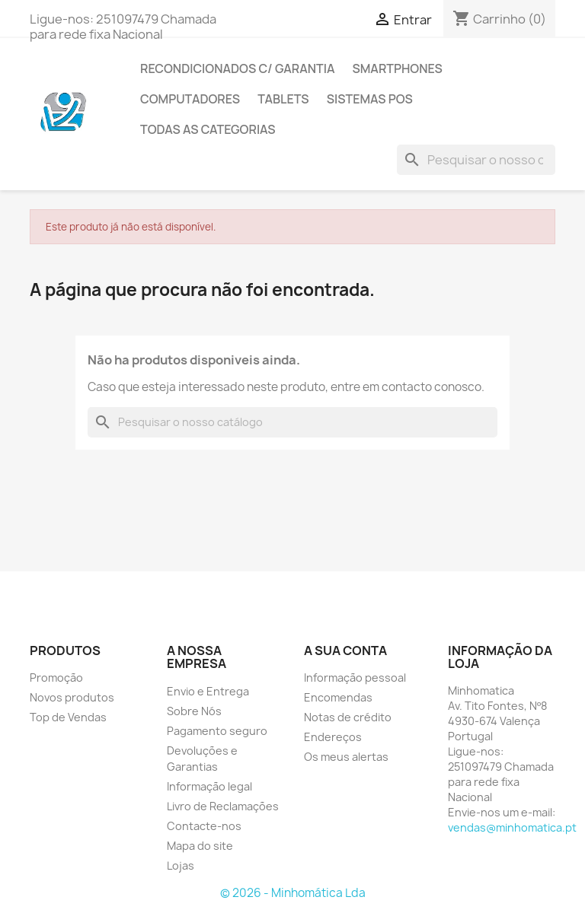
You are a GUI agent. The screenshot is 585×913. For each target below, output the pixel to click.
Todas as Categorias (208, 129)
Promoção (56, 677)
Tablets (283, 99)
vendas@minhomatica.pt (512, 827)
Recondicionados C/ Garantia (237, 68)
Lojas (180, 865)
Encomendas (338, 697)
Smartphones (397, 68)
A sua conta (345, 650)
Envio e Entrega (208, 691)
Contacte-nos (204, 826)
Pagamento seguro (217, 731)
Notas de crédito (348, 717)
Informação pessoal (355, 677)
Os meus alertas (346, 756)
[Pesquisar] (476, 160)
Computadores (190, 99)
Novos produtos (72, 697)
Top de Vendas (68, 717)
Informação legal (209, 786)
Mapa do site (200, 845)
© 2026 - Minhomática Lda (293, 893)
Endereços (333, 737)
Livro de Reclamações (223, 806)
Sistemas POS (370, 99)
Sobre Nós (194, 711)
